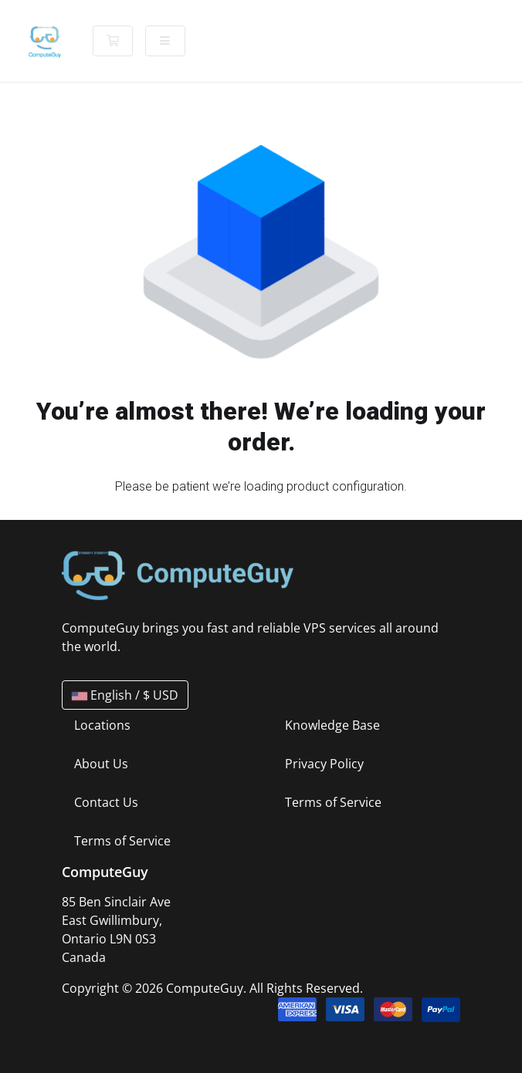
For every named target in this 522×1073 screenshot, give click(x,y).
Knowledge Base (332, 725)
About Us (101, 763)
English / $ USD (125, 695)
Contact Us (106, 802)
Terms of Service (122, 840)
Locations (102, 725)
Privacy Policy (324, 763)
